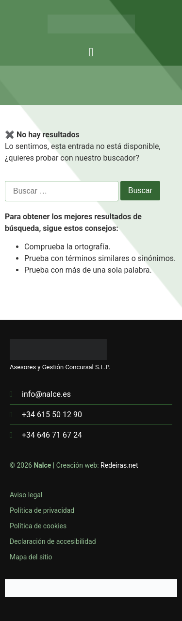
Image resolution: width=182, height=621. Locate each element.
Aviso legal (26, 495)
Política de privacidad (42, 510)
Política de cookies (38, 526)
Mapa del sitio (31, 557)
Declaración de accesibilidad (53, 541)
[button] (91, 52)
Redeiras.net (119, 465)
